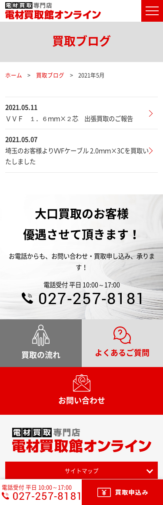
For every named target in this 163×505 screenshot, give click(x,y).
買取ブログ (50, 75)
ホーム (13, 75)
